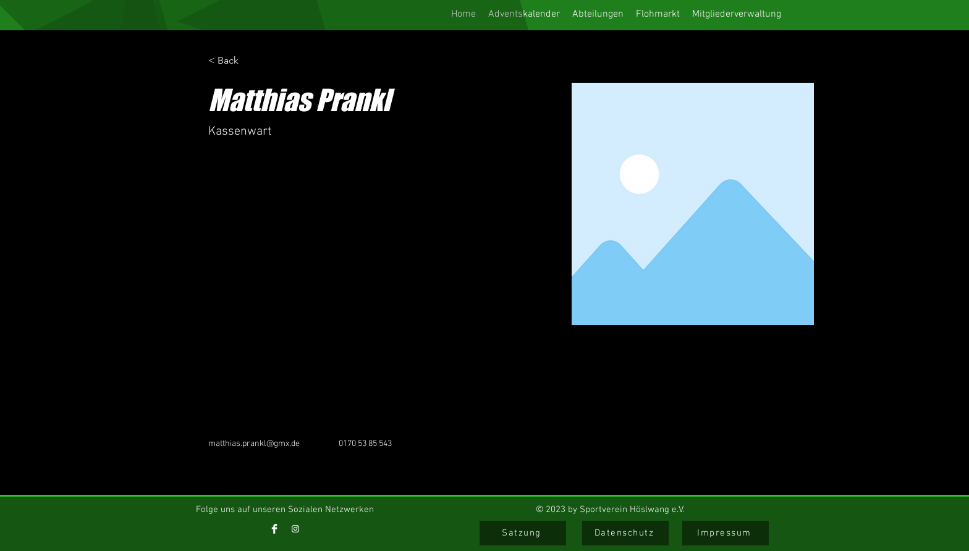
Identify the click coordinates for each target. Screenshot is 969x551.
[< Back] (232, 61)
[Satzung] (523, 533)
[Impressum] (725, 533)
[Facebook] (274, 529)
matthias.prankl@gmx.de (254, 444)
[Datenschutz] (625, 533)
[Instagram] (295, 529)
